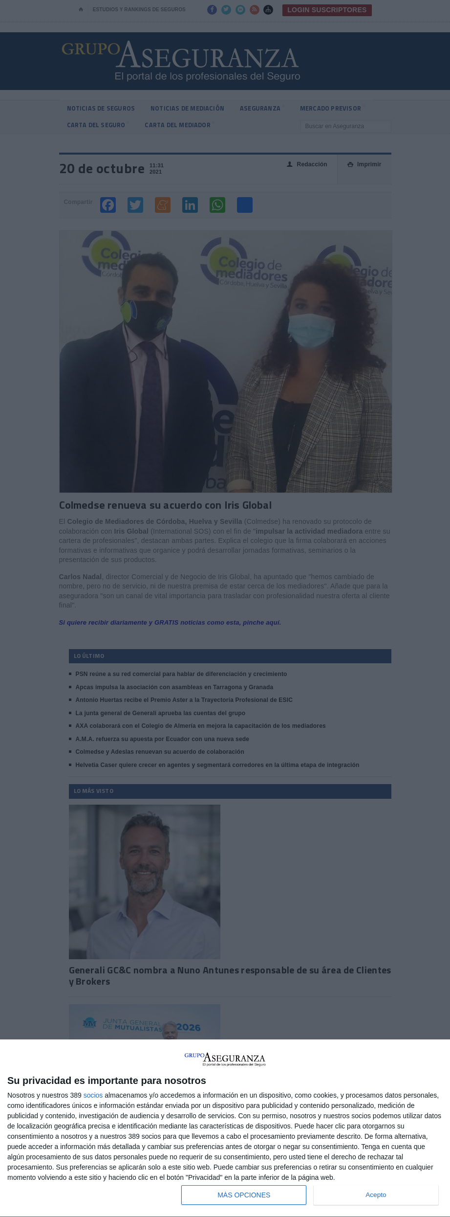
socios (93, 1095)
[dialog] (225, 1128)
